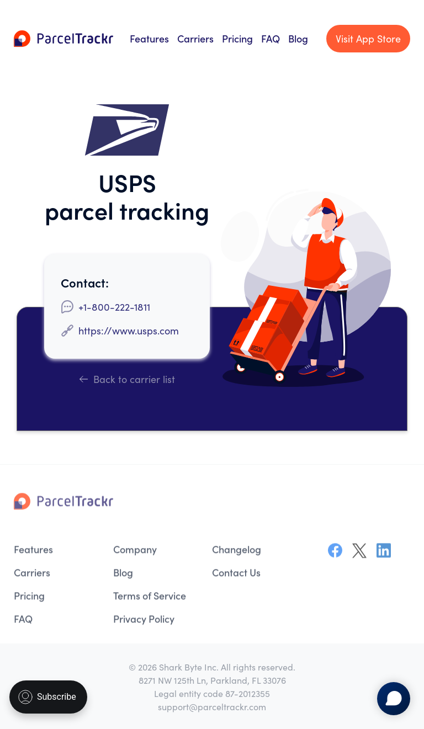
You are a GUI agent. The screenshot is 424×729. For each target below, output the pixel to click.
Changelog (236, 551)
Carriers (195, 38)
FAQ (270, 38)
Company (135, 551)
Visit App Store (368, 39)
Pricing (237, 38)
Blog (298, 38)
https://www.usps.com (128, 330)
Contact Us (236, 574)
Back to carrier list (127, 379)
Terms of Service (149, 597)
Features (149, 38)
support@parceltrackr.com (212, 706)
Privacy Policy (143, 620)
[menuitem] (58, 551)
